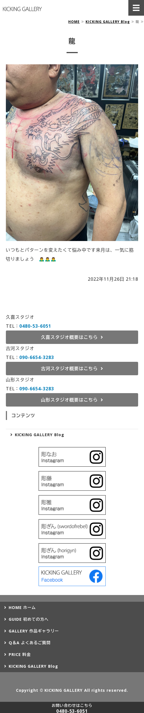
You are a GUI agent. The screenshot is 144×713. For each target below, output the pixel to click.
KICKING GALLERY (63, 690)
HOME (74, 21)
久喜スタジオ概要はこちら (69, 337)
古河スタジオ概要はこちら (69, 368)
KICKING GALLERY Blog (108, 21)
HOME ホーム (22, 607)
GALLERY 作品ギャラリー (34, 631)
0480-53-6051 (35, 326)
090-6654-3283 (36, 357)
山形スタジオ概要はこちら (69, 400)
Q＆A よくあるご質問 (30, 642)
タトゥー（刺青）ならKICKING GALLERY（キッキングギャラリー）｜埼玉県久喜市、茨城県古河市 (22, 9)
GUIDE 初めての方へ (29, 619)
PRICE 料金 (20, 654)
